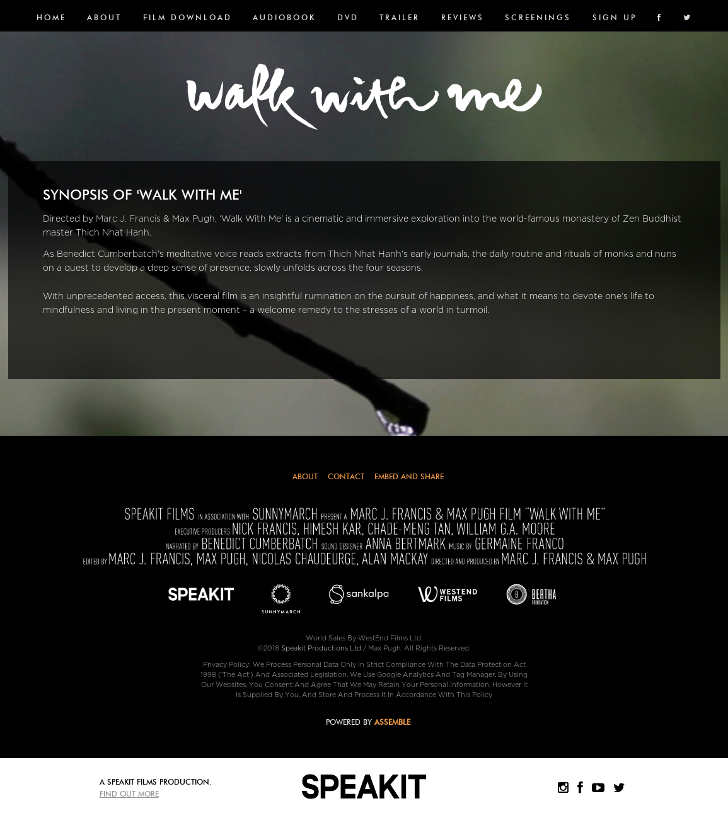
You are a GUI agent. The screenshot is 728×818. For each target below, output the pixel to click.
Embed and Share (409, 476)
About (104, 17)
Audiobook (284, 17)
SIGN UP (614, 17)
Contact (346, 476)
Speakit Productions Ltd (321, 648)
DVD (348, 17)
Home (51, 17)
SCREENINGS (538, 17)
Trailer (399, 17)
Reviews (462, 17)
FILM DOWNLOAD (187, 17)
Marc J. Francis (128, 219)
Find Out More (129, 793)
